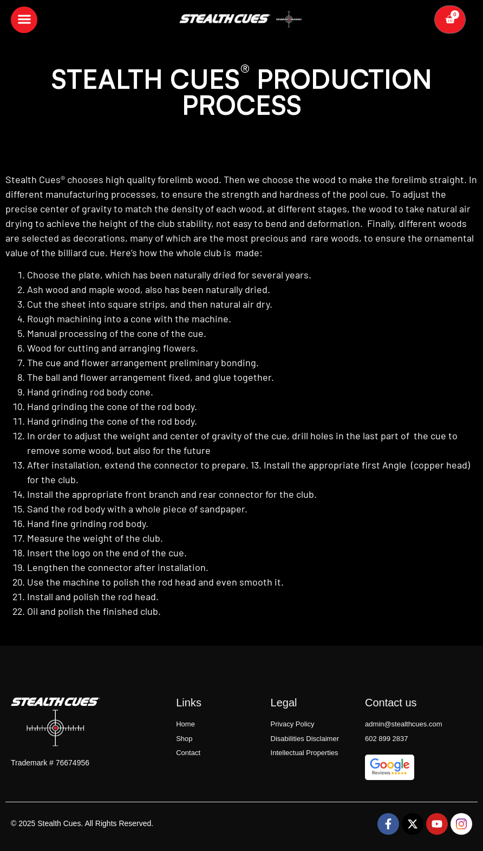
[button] (24, 19)
